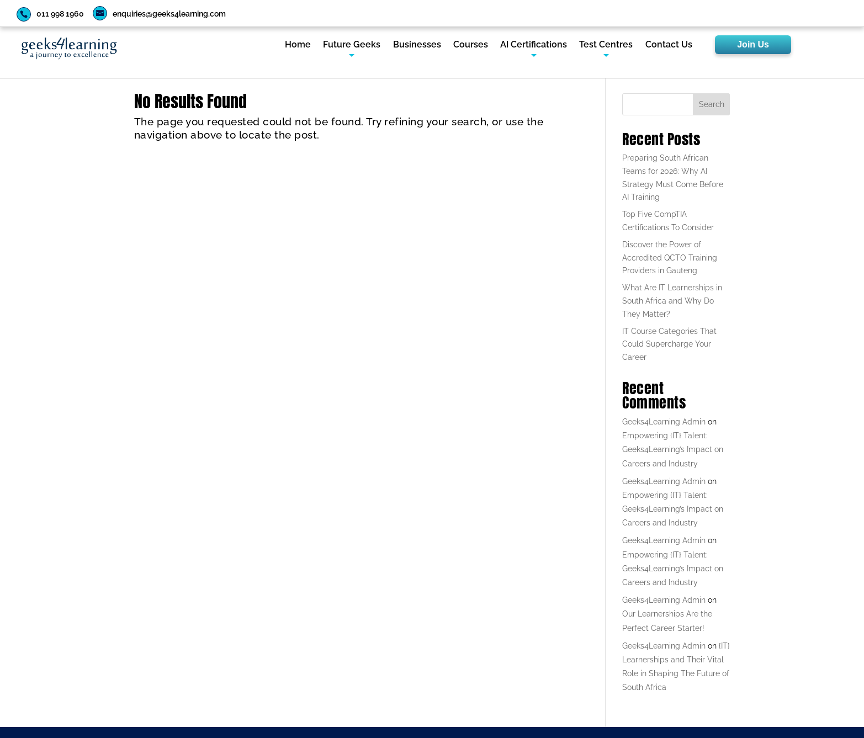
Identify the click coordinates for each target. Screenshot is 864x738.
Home (298, 45)
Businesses (417, 45)
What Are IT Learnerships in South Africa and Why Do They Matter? (672, 300)
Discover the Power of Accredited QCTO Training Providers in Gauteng (669, 257)
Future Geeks (351, 45)
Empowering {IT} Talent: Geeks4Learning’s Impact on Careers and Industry (672, 449)
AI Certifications (533, 45)
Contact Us (668, 45)
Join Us (753, 44)
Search (711, 104)
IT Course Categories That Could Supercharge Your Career (669, 344)
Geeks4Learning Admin (664, 421)
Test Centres (606, 45)
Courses (470, 45)
